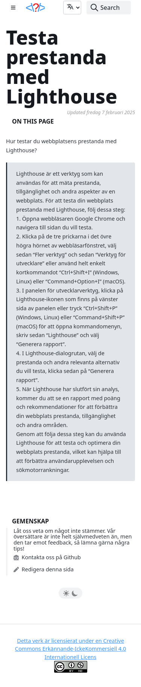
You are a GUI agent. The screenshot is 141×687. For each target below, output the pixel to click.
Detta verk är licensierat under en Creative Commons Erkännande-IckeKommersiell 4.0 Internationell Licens (70, 649)
